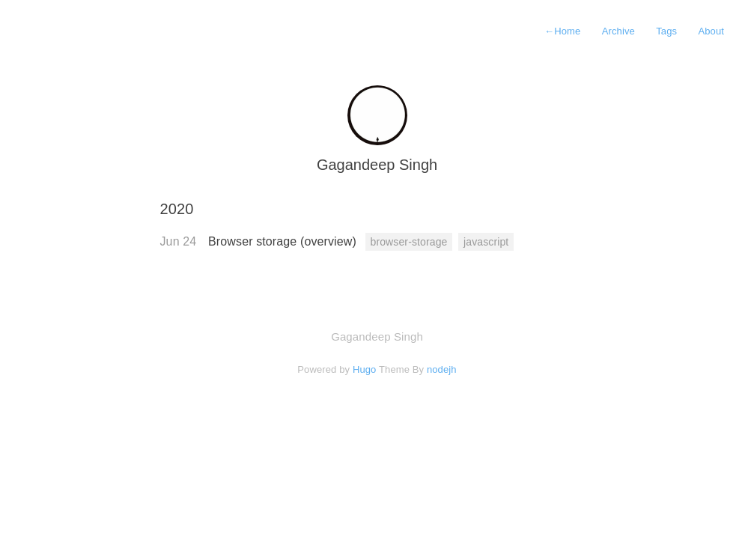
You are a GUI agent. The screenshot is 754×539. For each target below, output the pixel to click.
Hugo (365, 369)
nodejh (442, 369)
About (711, 31)
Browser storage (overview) (283, 241)
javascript (485, 242)
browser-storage (409, 242)
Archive (618, 31)
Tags (666, 31)
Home (562, 31)
